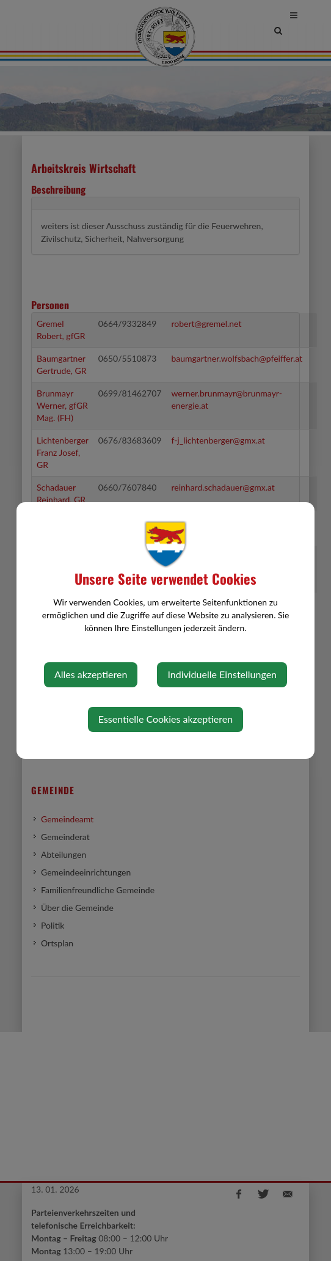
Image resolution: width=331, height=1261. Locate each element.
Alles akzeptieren (90, 674)
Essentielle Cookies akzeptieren (165, 719)
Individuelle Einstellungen (222, 674)
